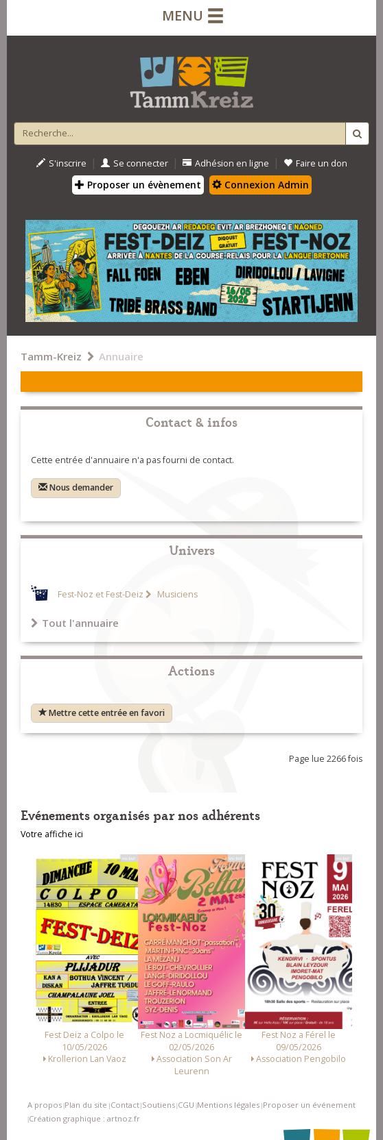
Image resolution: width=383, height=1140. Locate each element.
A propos (44, 1105)
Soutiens (158, 1105)
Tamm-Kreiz (51, 356)
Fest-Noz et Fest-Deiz (100, 594)
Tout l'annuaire (75, 623)
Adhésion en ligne (226, 163)
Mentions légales (228, 1105)
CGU (186, 1105)
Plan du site (86, 1105)
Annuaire (121, 356)
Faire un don (315, 163)
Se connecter (134, 163)
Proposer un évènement (138, 184)
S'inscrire (61, 163)
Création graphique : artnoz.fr (84, 1118)
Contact (125, 1105)
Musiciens (176, 594)
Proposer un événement (309, 1105)
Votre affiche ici (52, 834)
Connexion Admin (260, 184)
